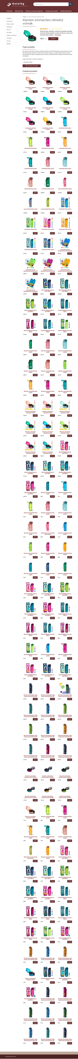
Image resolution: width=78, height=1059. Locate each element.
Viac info (53, 39)
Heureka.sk (9, 27)
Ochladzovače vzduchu (51, 11)
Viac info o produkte (32, 66)
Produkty (24, 16)
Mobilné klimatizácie (66, 11)
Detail (35, 91)
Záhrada (9, 43)
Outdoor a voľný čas (11, 35)
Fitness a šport (10, 24)
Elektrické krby (19, 11)
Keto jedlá (9, 32)
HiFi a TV (9, 29)
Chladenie (9, 18)
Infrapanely (9, 11)
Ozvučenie (9, 38)
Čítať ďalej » (58, 35)
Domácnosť (9, 21)
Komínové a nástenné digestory (34, 11)
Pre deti (8, 41)
